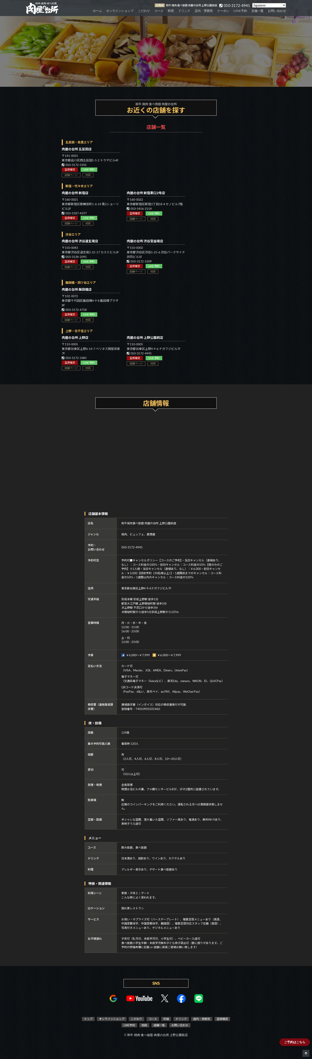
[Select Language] (269, 5)
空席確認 (70, 169)
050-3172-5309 (139, 261)
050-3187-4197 (74, 213)
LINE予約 (240, 11)
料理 (171, 11)
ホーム (97, 11)
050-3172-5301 (74, 165)
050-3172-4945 (139, 353)
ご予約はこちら (294, 1042)
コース (158, 11)
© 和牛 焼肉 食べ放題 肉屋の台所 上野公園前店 (156, 1035)
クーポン (223, 11)
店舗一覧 (257, 11)
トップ (88, 1019)
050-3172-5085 (74, 358)
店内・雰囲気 (204, 11)
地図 (88, 175)
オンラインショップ (119, 11)
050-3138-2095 (74, 257)
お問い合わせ (277, 11)
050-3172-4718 (74, 309)
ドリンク (184, 11)
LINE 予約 (88, 169)
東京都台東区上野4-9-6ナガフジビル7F (146, 588)
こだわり (144, 11)
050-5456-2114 (139, 208)
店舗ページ (71, 175)
